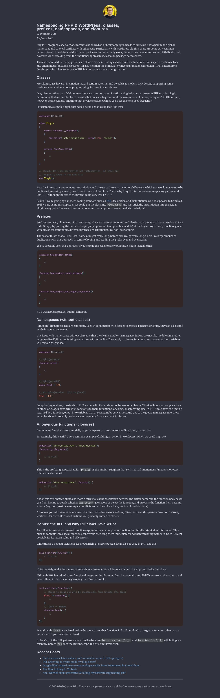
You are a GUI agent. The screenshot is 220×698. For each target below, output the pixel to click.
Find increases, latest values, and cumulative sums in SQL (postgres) (83, 658)
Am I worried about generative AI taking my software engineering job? (84, 672)
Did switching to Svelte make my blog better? (69, 661)
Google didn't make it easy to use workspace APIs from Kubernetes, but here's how (91, 665)
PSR (108, 200)
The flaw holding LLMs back (60, 669)
